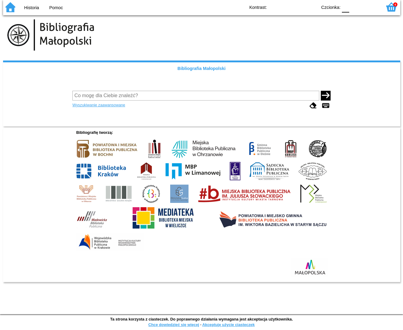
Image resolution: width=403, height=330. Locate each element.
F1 (356, 6)
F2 (370, 6)
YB (298, 6)
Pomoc (56, 7)
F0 (346, 6)
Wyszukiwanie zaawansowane (98, 105)
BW (286, 6)
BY (311, 6)
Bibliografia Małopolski (202, 68)
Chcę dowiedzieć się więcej (173, 324)
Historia (31, 7)
